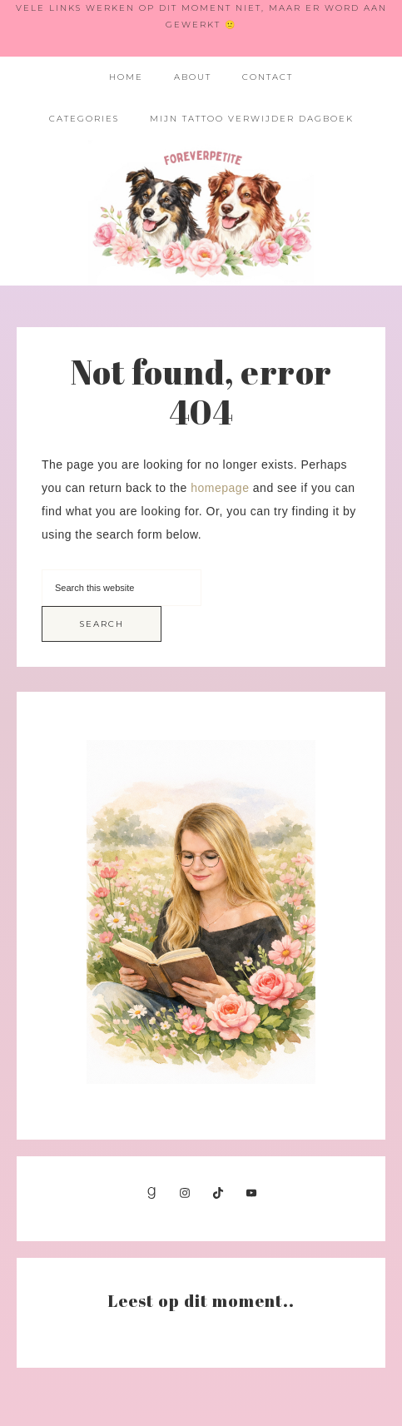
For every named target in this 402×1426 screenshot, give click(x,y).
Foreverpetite (201, 213)
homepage (220, 487)
